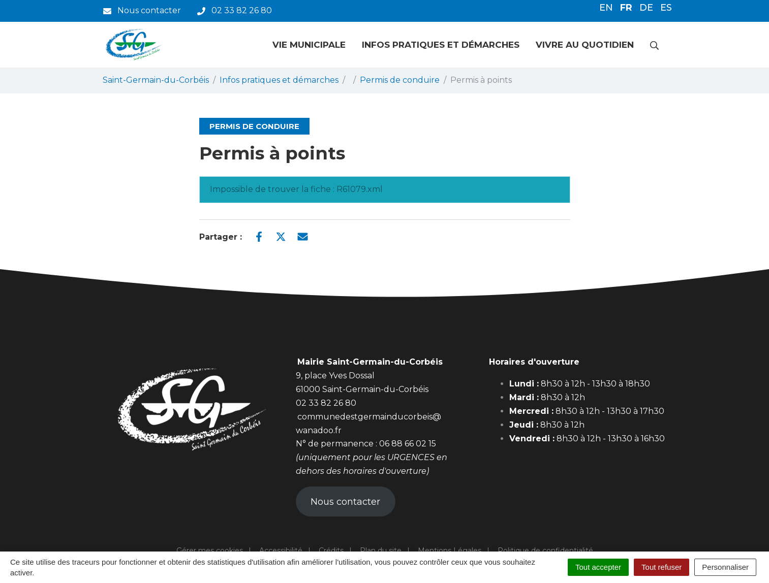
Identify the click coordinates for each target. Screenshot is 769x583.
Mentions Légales (449, 550)
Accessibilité (280, 550)
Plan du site (381, 550)
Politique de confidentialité (545, 550)
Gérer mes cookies (209, 550)
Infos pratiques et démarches (440, 45)
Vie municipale (309, 45)
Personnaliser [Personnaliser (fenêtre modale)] (725, 567)
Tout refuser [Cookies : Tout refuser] (661, 567)
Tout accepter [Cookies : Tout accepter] (598, 567)
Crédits (331, 550)
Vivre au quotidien (585, 45)
